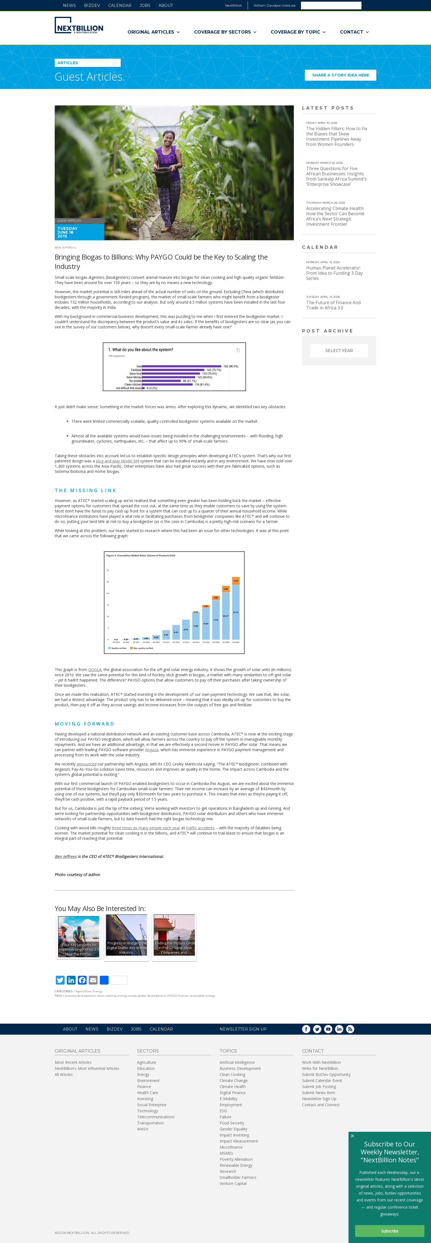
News (69, 5)
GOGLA (94, 669)
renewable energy (202, 995)
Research (228, 1171)
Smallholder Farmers (238, 1177)
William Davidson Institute (274, 5)
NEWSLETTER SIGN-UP (243, 1029)
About (166, 5)
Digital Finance (233, 1092)
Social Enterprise (152, 1104)
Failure (225, 1116)
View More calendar (358, 248)
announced (86, 764)
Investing (145, 1098)
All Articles (64, 1074)
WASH (142, 1129)
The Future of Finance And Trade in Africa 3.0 (333, 305)
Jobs (145, 5)
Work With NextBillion (321, 1062)
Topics (228, 1051)
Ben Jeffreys (65, 247)
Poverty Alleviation (236, 1159)
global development (152, 995)
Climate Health (233, 1086)
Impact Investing (234, 1135)
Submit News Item (318, 1092)
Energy (98, 991)
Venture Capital (233, 1183)
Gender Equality (233, 1129)
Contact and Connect (321, 1104)
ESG (223, 1110)
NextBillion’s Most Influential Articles (87, 1068)
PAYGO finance (177, 995)
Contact (354, 32)
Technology (147, 1110)
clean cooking (106, 995)
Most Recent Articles (73, 1062)
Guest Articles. (90, 76)
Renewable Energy (236, 1165)
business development (80, 995)
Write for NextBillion (320, 1068)
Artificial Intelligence (237, 1062)
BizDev (92, 5)
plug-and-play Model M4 (117, 461)
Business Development (240, 1068)
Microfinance (231, 1147)
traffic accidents (200, 827)
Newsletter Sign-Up (319, 1098)
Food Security (232, 1122)
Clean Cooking (232, 1074)
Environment (148, 1080)
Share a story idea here (344, 77)
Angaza (151, 749)
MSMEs (226, 1153)
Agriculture (83, 991)
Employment (231, 1104)
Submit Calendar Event (322, 1080)
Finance (144, 1086)
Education (146, 1068)
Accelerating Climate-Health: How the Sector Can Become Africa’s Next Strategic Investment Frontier (335, 216)
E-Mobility (228, 1098)
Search (368, 5)
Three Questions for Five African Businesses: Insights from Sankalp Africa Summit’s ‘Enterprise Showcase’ (336, 176)
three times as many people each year (146, 827)
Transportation (150, 1122)
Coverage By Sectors (225, 32)
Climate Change (234, 1080)
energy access (127, 995)
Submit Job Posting (319, 1086)
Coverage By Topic (298, 32)
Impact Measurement (239, 1141)
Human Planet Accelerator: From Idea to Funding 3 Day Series (334, 273)
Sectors (148, 1051)
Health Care (147, 1092)
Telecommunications (156, 1116)
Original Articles (154, 32)
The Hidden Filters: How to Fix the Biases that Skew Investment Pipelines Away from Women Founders (336, 136)
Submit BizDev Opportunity (326, 1074)
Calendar (119, 5)
